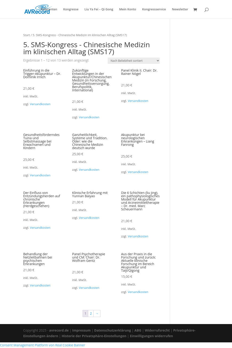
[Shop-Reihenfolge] (134, 61)
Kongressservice (154, 9)
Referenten (49, 9)
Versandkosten (40, 104)
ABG (137, 330)
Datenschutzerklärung (112, 330)
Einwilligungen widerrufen (151, 336)
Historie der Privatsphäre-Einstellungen (94, 336)
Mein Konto (127, 9)
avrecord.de (59, 330)
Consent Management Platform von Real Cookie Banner (42, 345)
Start (26, 35)
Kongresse (70, 9)
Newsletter (180, 9)
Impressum (81, 330)
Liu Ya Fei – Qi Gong (98, 9)
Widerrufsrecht (157, 330)
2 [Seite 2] (91, 313)
